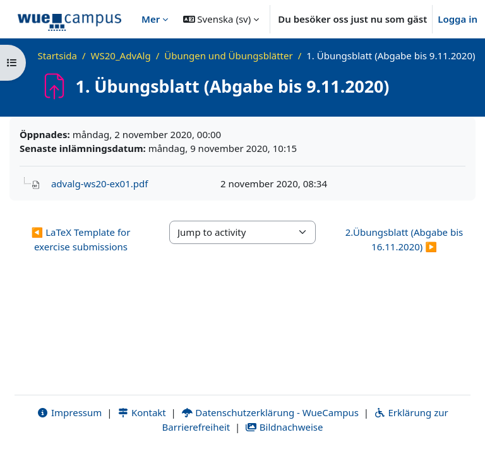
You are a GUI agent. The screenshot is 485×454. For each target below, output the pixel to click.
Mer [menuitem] (150, 19)
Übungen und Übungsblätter (228, 55)
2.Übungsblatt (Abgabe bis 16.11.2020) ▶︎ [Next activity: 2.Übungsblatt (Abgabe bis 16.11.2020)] (404, 239)
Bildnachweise (284, 427)
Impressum (69, 412)
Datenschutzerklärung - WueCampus (270, 412)
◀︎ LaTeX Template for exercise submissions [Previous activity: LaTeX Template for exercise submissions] (81, 239)
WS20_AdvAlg (121, 55)
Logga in (457, 19)
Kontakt (141, 412)
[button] (221, 19)
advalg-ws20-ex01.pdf (99, 183)
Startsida (57, 55)
